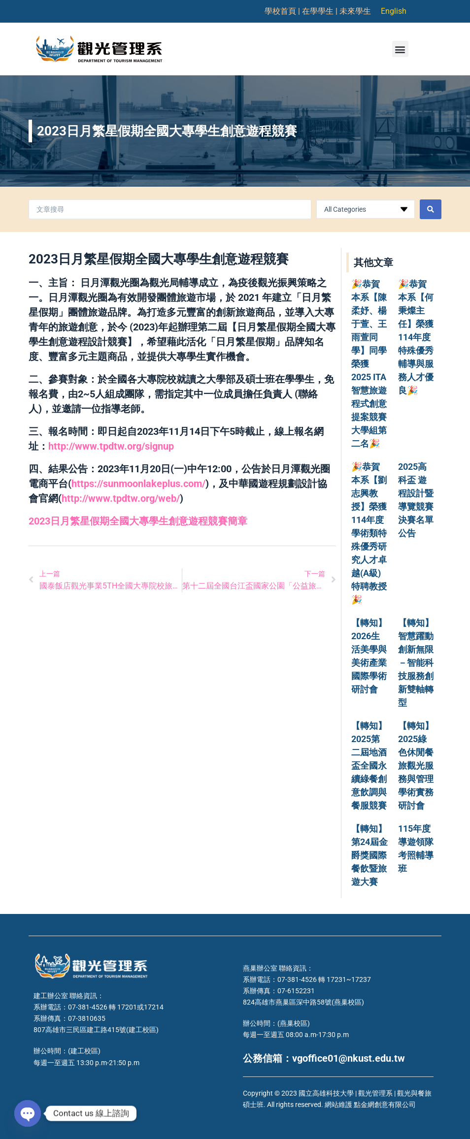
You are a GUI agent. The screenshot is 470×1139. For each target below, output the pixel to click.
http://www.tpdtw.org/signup (111, 446)
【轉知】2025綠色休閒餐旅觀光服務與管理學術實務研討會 (416, 765)
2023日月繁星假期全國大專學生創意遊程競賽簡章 (138, 521)
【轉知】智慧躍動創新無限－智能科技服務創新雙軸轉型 (416, 663)
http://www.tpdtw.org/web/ (121, 498)
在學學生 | (320, 11)
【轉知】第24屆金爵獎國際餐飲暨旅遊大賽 (369, 855)
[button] (400, 49)
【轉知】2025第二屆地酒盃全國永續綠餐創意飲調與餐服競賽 (369, 765)
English (393, 11)
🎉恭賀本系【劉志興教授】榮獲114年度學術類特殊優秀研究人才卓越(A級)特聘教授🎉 (369, 533)
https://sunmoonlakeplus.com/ (138, 483)
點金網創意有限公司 (385, 1104)
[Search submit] (430, 209)
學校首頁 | (283, 11)
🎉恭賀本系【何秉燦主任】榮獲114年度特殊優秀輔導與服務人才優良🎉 (416, 337)
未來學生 (355, 11)
